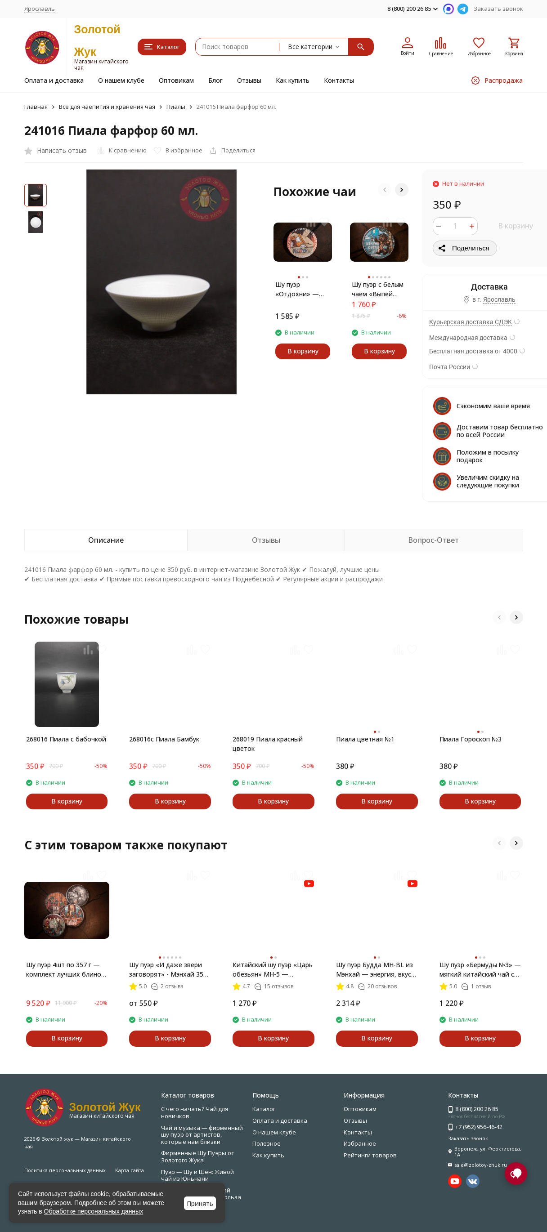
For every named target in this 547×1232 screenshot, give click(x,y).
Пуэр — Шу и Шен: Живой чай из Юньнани (197, 1175)
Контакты (339, 80)
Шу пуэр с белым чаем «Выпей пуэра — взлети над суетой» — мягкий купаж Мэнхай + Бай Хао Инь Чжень (378, 289)
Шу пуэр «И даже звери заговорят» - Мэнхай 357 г (168, 969)
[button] (384, 189)
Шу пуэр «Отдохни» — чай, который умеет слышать (299, 289)
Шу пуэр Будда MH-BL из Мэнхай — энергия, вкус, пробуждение (374, 969)
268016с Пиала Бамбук (164, 739)
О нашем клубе (121, 80)
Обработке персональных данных (93, 1211)
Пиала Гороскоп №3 (470, 739)
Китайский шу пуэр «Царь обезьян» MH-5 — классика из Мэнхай (273, 969)
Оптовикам (176, 80)
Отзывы (249, 80)
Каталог (263, 1109)
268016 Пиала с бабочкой (66, 739)
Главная (36, 107)
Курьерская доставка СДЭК (470, 322)
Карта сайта (129, 1170)
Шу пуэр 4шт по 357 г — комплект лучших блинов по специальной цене (65, 969)
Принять (200, 1203)
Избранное (360, 1143)
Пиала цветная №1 (365, 739)
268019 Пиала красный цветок (268, 744)
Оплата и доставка (54, 80)
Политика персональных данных (65, 1170)
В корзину (515, 226)
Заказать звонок (498, 8)
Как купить (292, 80)
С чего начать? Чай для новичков (194, 1112)
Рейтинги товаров (370, 1155)
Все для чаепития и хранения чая (107, 107)
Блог (215, 80)
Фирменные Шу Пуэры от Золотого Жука (197, 1156)
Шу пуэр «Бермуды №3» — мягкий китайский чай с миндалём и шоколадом (480, 969)
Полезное (266, 1143)
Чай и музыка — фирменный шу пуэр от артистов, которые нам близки (202, 1135)
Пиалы (175, 107)
